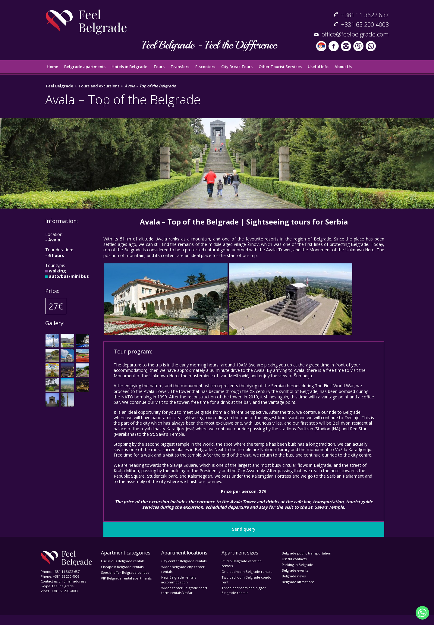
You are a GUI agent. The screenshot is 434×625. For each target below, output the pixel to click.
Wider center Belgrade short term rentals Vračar (184, 590)
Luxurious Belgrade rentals (122, 561)
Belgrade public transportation (306, 553)
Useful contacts (294, 559)
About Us (343, 66)
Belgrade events (295, 570)
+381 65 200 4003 (365, 24)
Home (52, 66)
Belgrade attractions (298, 581)
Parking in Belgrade (297, 564)
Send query (244, 529)
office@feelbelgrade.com (355, 34)
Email (68, 581)
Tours (159, 66)
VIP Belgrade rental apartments (126, 578)
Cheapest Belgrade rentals (122, 566)
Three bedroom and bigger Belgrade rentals (244, 590)
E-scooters (205, 66)
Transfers (180, 66)
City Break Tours (237, 66)
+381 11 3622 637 (365, 15)
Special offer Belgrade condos (125, 572)
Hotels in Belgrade (129, 66)
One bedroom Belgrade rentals (247, 571)
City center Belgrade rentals (183, 561)
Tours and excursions (98, 86)
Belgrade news (294, 576)
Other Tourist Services (280, 66)
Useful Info (318, 66)
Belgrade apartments (84, 66)
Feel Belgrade (59, 86)
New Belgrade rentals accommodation (178, 579)
